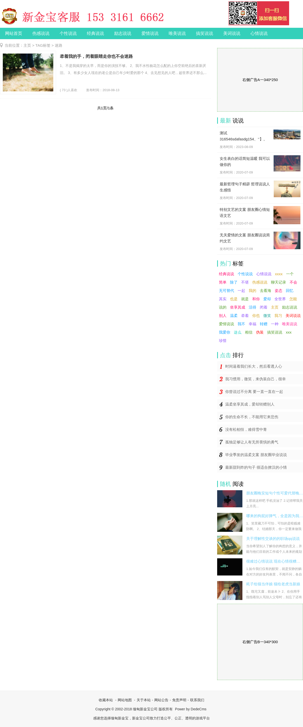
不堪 (245, 282)
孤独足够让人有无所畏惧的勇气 (251, 442)
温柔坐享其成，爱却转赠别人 (249, 404)
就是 (245, 299)
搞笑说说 (204, 33)
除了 (234, 282)
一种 (275, 324)
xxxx (279, 274)
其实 (222, 299)
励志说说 (122, 33)
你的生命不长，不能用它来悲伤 (251, 417)
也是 (234, 299)
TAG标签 (42, 45)
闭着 (263, 307)
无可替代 (226, 290)
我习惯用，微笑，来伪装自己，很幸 (255, 379)
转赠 (263, 324)
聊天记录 (278, 282)
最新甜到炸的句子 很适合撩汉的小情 (256, 467)
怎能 (293, 299)
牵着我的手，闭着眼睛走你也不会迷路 (96, 56)
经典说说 (95, 33)
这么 (237, 332)
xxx (289, 332)
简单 (222, 282)
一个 (290, 274)
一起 (241, 290)
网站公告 (161, 700)
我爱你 (224, 332)
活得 (252, 307)
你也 (256, 315)
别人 (222, 315)
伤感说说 (40, 33)
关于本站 (144, 700)
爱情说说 (150, 33)
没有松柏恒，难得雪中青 (246, 429)
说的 (222, 307)
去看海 (265, 290)
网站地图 (125, 700)
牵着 (245, 315)
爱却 (267, 299)
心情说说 (259, 33)
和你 (256, 299)
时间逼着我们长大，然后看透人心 (253, 366)
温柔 (234, 315)
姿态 (278, 290)
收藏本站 (106, 700)
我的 (252, 290)
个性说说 (68, 33)
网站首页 (13, 33)
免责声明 (179, 700)
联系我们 (197, 700)
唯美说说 (177, 33)
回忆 (289, 290)
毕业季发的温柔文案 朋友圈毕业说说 (256, 455)
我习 (278, 315)
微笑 (267, 315)
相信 (248, 332)
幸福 (252, 324)
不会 (293, 282)
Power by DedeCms (191, 709)
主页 (27, 45)
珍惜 (222, 340)
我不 (241, 324)
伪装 (260, 332)
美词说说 (231, 33)
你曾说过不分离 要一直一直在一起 (254, 391)
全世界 (280, 299)
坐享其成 (237, 307)
